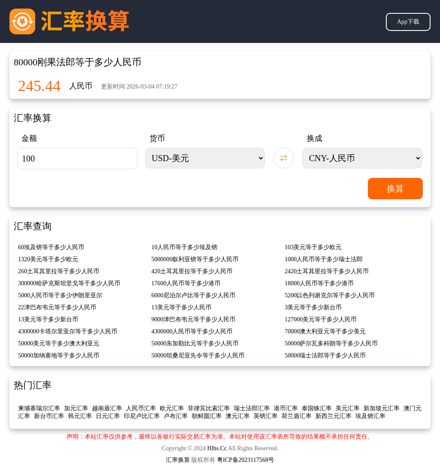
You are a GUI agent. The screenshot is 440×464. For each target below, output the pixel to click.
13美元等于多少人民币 (181, 307)
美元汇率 (348, 408)
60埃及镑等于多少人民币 (51, 247)
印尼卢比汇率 (142, 416)
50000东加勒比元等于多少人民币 (194, 343)
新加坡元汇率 (382, 408)
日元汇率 (108, 416)
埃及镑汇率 (370, 416)
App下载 (408, 21)
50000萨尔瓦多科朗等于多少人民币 (331, 343)
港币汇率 (286, 408)
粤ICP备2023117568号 (245, 460)
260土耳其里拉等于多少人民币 (58, 271)
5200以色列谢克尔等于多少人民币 (329, 295)
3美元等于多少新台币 (313, 307)
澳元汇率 (238, 416)
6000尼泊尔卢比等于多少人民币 (193, 295)
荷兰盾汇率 (296, 416)
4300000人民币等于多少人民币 (191, 331)
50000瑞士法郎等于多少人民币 (325, 355)
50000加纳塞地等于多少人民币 (58, 355)
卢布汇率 (176, 416)
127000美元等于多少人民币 (320, 319)
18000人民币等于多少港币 (319, 283)
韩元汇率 (80, 416)
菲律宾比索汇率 (209, 408)
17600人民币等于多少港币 (185, 283)
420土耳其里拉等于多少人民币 (191, 271)
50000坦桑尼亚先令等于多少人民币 (197, 355)
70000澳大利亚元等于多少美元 (325, 331)
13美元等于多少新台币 (48, 319)
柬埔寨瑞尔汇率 (39, 408)
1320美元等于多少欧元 (48, 259)
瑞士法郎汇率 (252, 408)
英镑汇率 (266, 416)
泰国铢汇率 (317, 408)
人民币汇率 (141, 408)
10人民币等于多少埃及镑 (184, 247)
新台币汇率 (49, 416)
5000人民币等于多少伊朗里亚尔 (60, 295)
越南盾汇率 (107, 408)
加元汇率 (76, 408)
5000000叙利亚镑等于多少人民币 (194, 259)
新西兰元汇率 (333, 416)
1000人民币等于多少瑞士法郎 (323, 259)
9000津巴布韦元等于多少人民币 (193, 319)
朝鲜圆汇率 (207, 416)
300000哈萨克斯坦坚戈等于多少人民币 (69, 283)
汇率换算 (178, 460)
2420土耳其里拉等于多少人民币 (326, 271)
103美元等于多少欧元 (313, 247)
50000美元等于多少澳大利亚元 (58, 343)
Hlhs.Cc (217, 448)
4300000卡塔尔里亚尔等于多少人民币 (67, 331)
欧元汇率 (172, 408)
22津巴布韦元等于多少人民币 (57, 307)
